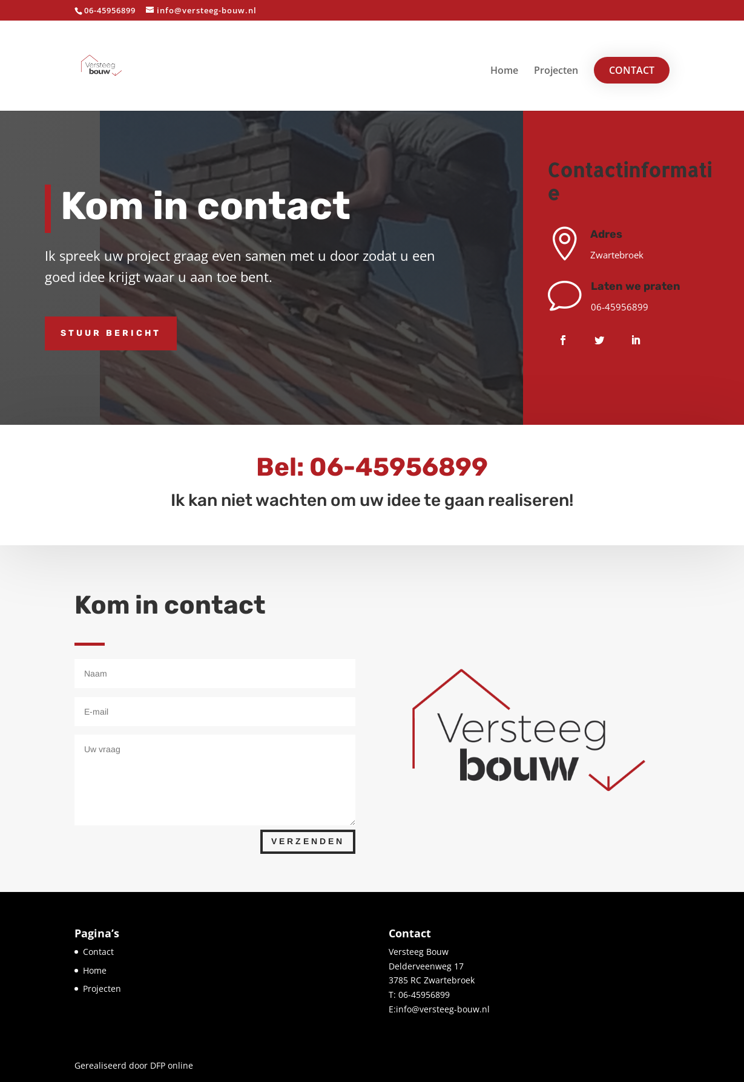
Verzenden (307, 841)
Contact (631, 70)
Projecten (556, 71)
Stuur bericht (111, 333)
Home (504, 71)
